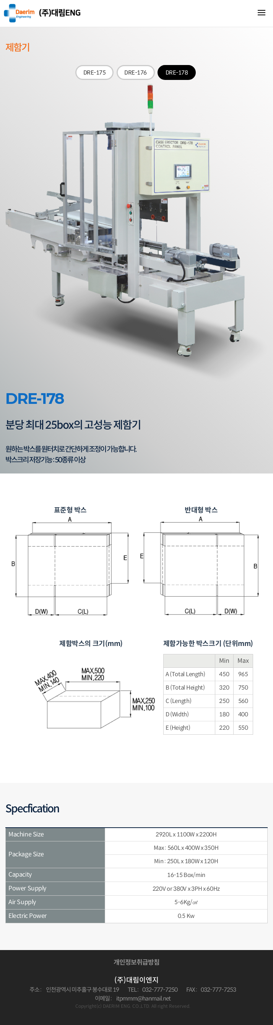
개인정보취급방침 (136, 962)
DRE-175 (94, 72)
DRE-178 (177, 72)
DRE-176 (135, 72)
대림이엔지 (42, 13)
